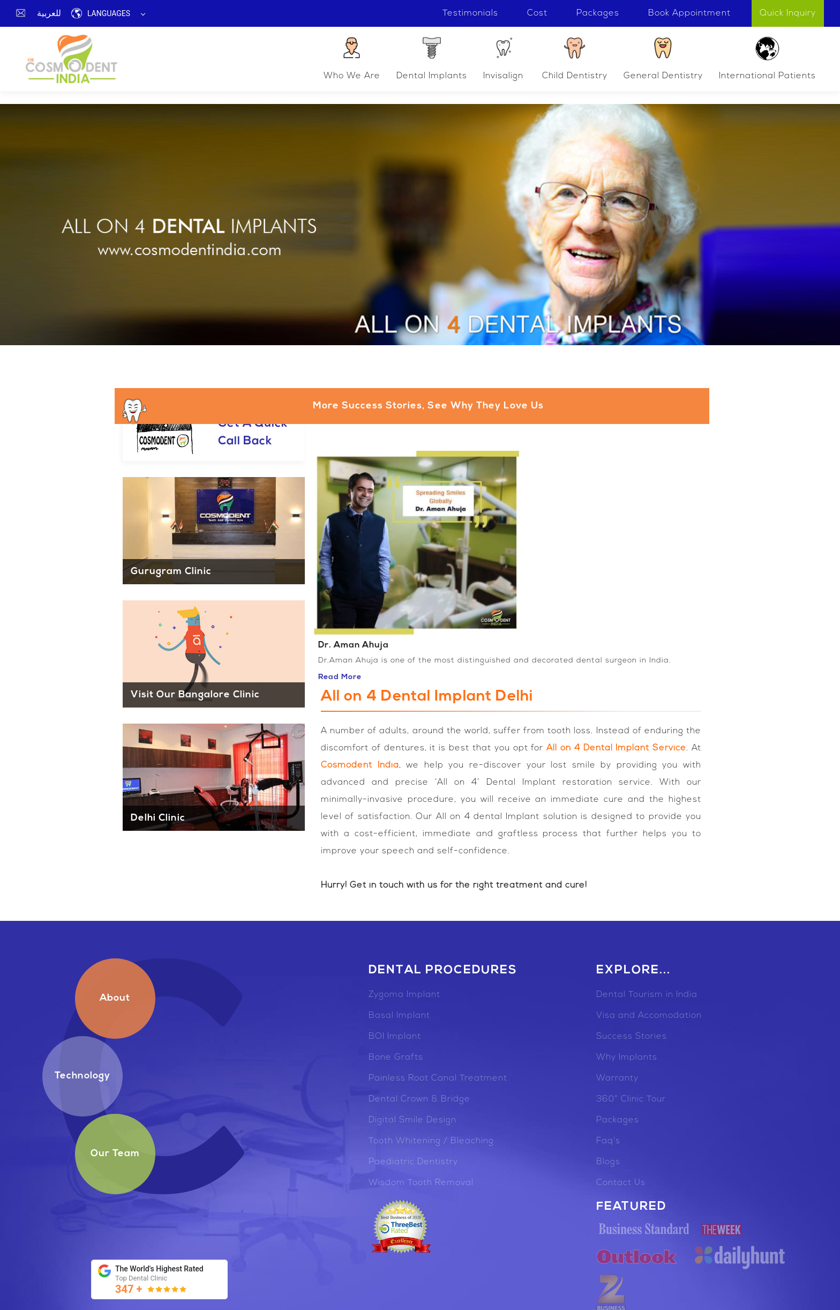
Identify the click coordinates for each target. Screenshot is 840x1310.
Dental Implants (431, 57)
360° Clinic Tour (631, 1099)
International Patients (767, 57)
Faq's (608, 1141)
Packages (617, 1120)
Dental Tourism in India (647, 995)
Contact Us (621, 1183)
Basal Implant (399, 1015)
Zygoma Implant (404, 995)
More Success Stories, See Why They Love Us (332, 410)
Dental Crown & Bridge (419, 1099)
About (115, 998)
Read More (340, 677)
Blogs (608, 1162)
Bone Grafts (396, 1057)
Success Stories (631, 1036)
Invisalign (503, 57)
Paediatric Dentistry (413, 1162)
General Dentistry (663, 57)
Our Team (115, 1154)
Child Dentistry (575, 57)
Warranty (617, 1078)
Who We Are (352, 57)
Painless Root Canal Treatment (438, 1078)
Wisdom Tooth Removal (421, 1183)
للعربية (49, 13)
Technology (82, 1076)
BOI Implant (395, 1036)
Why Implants (626, 1057)
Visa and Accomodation (649, 1015)
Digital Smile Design (412, 1120)
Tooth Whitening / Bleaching (431, 1141)
